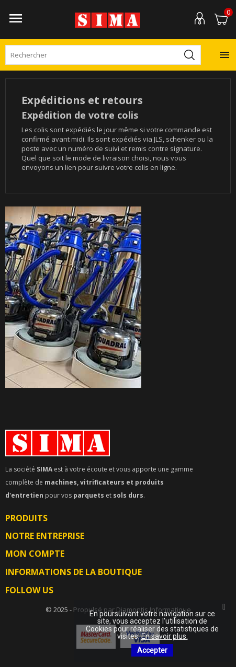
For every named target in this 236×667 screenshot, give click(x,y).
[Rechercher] (103, 55)
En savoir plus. (164, 636)
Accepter (152, 650)
